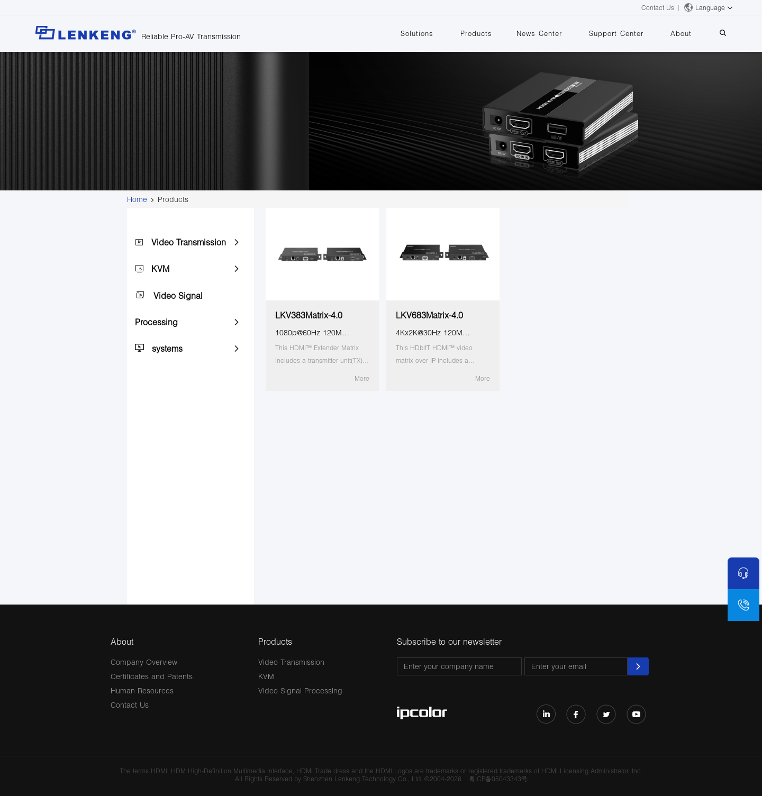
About (689, 33)
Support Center (629, 33)
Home (137, 199)
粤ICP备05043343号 (498, 779)
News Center (557, 33)
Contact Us (657, 8)
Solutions (446, 33)
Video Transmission (188, 242)
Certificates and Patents (152, 676)
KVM (160, 268)
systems (167, 348)
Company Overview (144, 661)
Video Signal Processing (300, 690)
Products (500, 33)
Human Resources (142, 690)
